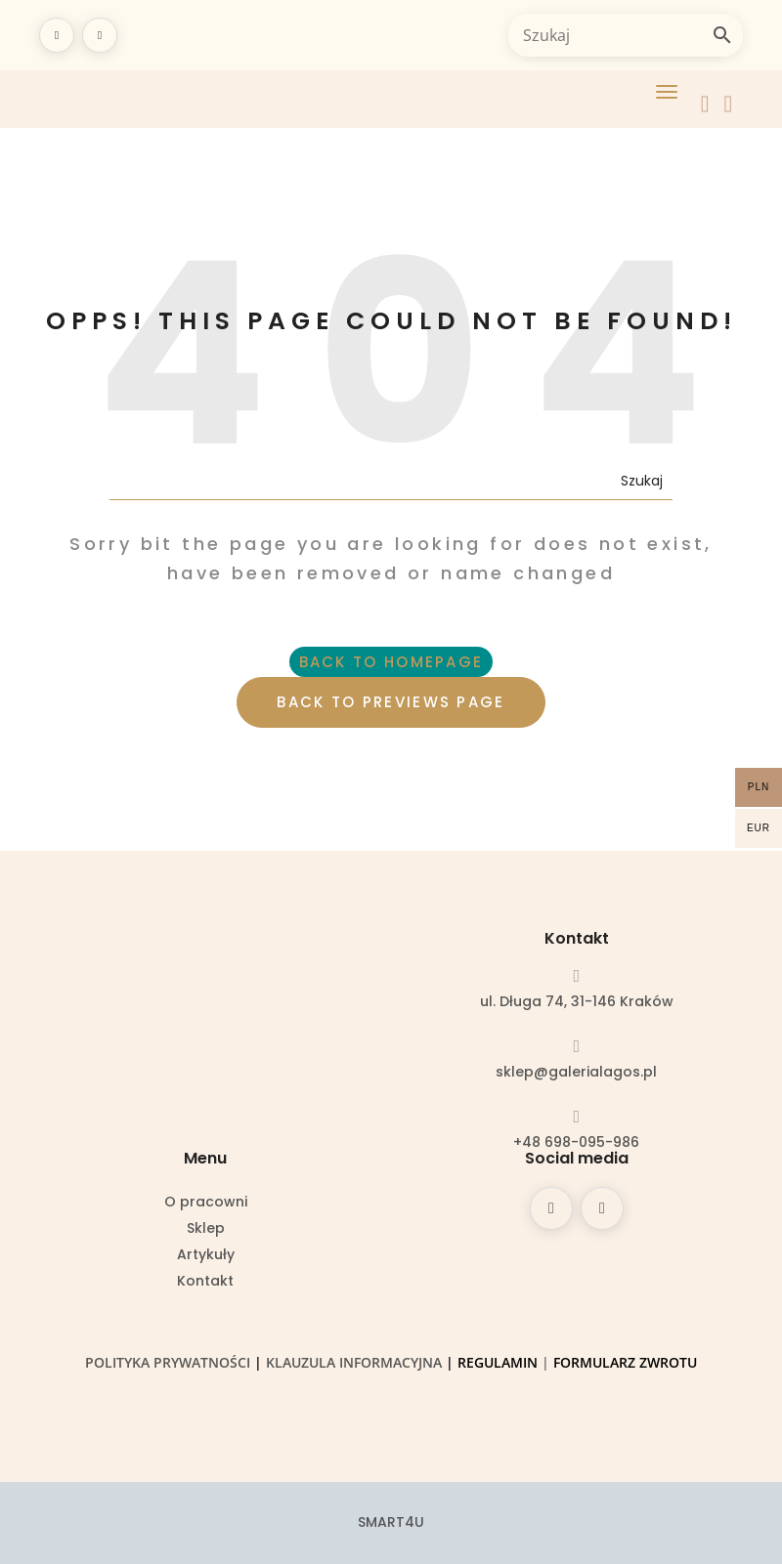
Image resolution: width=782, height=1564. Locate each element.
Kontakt (205, 1282)
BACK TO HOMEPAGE (391, 662)
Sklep (206, 1229)
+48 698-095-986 (576, 1142)
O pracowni (205, 1203)
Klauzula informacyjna (354, 1362)
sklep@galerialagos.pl (576, 1071)
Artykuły (206, 1255)
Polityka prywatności (167, 1362)
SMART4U (391, 1522)
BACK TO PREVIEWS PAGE (390, 702)
